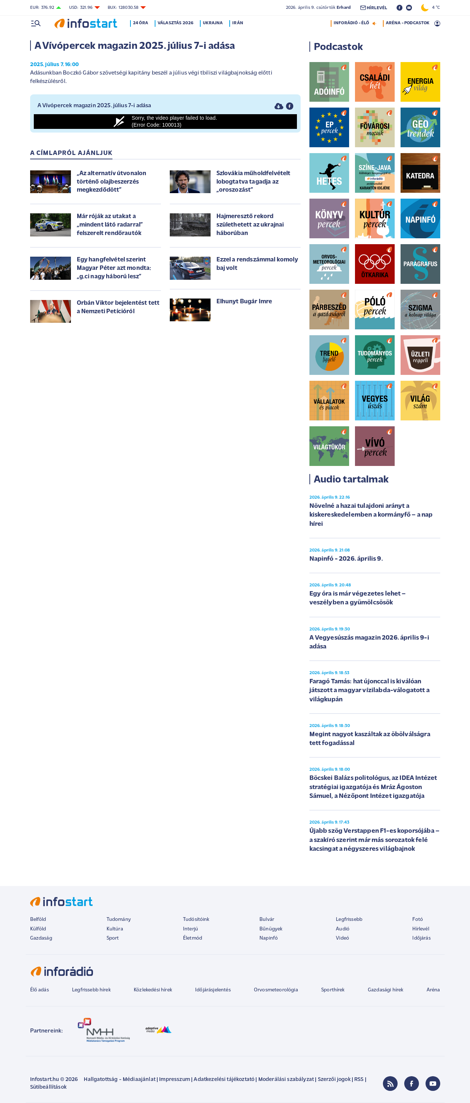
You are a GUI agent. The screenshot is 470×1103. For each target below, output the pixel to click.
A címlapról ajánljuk (71, 153)
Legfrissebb (349, 919)
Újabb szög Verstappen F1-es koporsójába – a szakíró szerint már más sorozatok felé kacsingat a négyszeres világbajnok (374, 840)
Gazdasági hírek (385, 990)
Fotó (417, 919)
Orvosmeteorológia (276, 990)
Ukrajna (213, 23)
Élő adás (39, 990)
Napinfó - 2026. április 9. (346, 559)
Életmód (192, 938)
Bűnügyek (270, 929)
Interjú (190, 929)
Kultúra (115, 929)
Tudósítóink (196, 919)
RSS (358, 1079)
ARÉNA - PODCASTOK (408, 23)
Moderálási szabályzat (286, 1079)
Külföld (38, 929)
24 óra (140, 23)
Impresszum (174, 1079)
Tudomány (119, 919)
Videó (342, 938)
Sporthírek (333, 990)
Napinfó (268, 938)
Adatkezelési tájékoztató (224, 1079)
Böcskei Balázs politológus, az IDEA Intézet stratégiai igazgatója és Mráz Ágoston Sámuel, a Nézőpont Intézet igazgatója (373, 787)
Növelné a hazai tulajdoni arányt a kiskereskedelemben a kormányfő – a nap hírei (371, 515)
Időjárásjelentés (213, 990)
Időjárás (421, 938)
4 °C (430, 8)
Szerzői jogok (334, 1079)
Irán (238, 23)
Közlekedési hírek (153, 990)
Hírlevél (420, 929)
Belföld (38, 919)
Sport (113, 938)
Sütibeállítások (48, 1087)
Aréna (433, 990)
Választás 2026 (175, 23)
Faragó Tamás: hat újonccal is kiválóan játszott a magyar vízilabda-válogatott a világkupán (369, 690)
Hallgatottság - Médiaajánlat (119, 1079)
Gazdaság (41, 938)
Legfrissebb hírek (91, 990)
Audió (342, 929)
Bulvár (266, 919)
